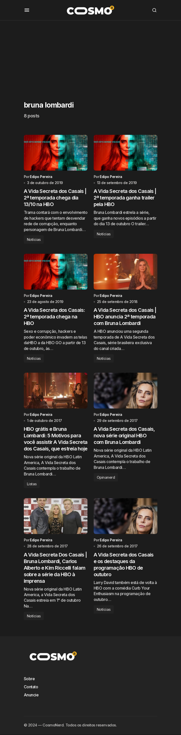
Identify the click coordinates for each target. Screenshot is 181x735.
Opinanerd (106, 478)
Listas (32, 484)
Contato (31, 687)
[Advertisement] (90, 55)
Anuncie (31, 695)
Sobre (29, 679)
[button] (27, 10)
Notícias (34, 239)
